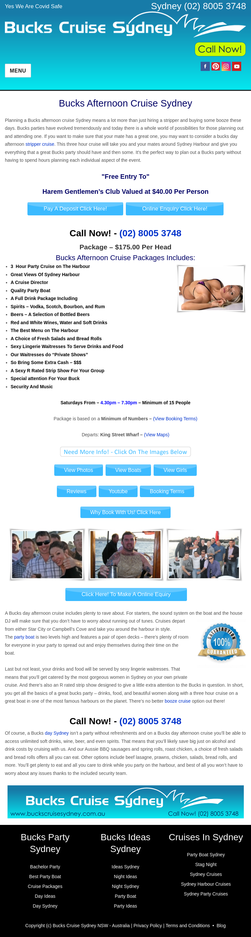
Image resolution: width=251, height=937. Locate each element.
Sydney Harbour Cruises (206, 884)
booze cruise (178, 701)
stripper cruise (39, 144)
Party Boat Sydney (206, 854)
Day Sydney (45, 906)
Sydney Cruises (206, 874)
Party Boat (125, 896)
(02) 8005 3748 (215, 6)
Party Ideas (125, 906)
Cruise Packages (45, 886)
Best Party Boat (45, 876)
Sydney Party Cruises (206, 893)
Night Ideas (125, 876)
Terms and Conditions (188, 925)
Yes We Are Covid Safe (33, 6)
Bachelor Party (45, 866)
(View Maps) (157, 434)
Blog (221, 925)
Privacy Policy (147, 925)
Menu (18, 71)
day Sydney (57, 733)
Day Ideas (45, 896)
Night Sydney (125, 886)
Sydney (166, 6)
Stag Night (205, 864)
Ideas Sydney (126, 866)
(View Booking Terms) (175, 418)
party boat (24, 637)
